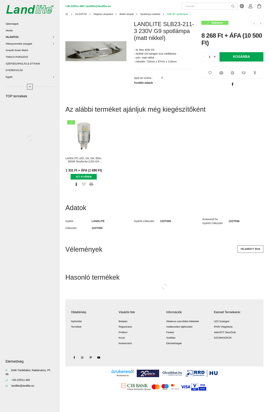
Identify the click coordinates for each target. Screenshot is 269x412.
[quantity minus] (204, 56)
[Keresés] (210, 6)
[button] (210, 73)
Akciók (9, 30)
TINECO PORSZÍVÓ (17, 57)
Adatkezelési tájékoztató (179, 326)
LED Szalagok (221, 321)
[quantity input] (209, 56)
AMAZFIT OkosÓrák (225, 332)
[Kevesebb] (30, 86)
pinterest (90, 357)
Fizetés (170, 332)
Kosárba (241, 57)
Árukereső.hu (123, 375)
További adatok (143, 82)
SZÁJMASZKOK (223, 337)
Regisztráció (125, 326)
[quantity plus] (214, 56)
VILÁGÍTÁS (12, 37)
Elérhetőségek (174, 343)
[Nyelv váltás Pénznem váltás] (242, 6)
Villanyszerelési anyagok (19, 43)
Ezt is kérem (84, 176)
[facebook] (232, 84)
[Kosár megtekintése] (259, 6)
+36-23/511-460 (20, 379)
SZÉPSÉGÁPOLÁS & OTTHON (23, 63)
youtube (99, 357)
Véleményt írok (250, 249)
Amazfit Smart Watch (17, 50)
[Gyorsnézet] (76, 184)
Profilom (123, 332)
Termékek (76, 326)
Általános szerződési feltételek (182, 321)
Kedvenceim (125, 343)
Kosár (122, 337)
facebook (74, 357)
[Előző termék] (254, 23)
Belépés (123, 321)
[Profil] (250, 6)
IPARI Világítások (223, 326)
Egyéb (9, 77)
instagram (82, 357)
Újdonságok (12, 23)
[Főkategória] (67, 14)
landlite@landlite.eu (22, 385)
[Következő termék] (260, 23)
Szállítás (170, 337)
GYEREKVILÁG (14, 70)
